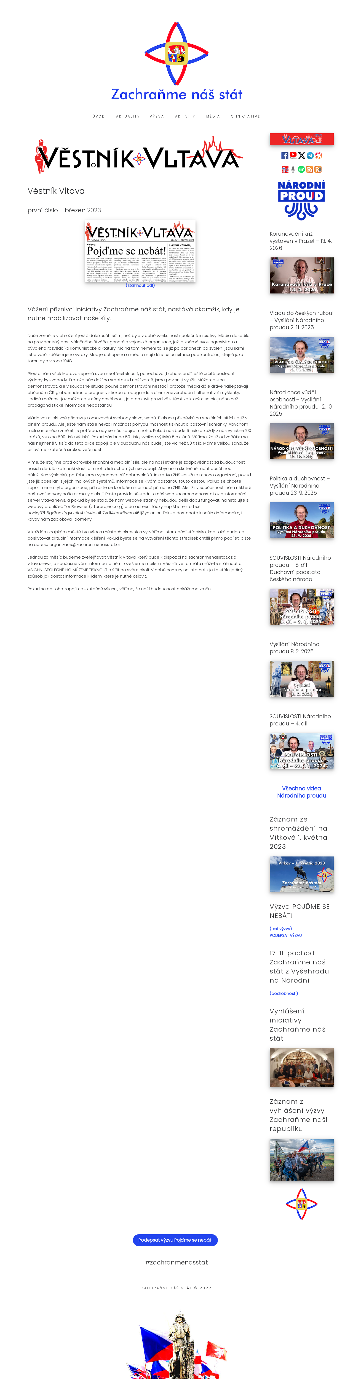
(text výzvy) (281, 929)
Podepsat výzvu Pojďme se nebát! (175, 1240)
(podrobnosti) (284, 993)
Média (213, 116)
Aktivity (185, 116)
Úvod (99, 116)
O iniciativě (245, 116)
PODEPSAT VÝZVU (286, 935)
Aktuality (128, 116)
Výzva (157, 116)
